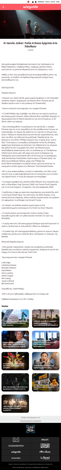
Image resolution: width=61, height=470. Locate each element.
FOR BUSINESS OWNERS (30, 421)
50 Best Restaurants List (30, 417)
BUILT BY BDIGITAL (18, 467)
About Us (41, 464)
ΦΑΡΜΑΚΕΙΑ (41, 2)
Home (10, 464)
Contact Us (48, 464)
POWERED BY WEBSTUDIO (40, 467)
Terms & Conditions (20, 464)
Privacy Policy (32, 464)
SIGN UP (53, 2)
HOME (57, 2)
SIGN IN (47, 2)
